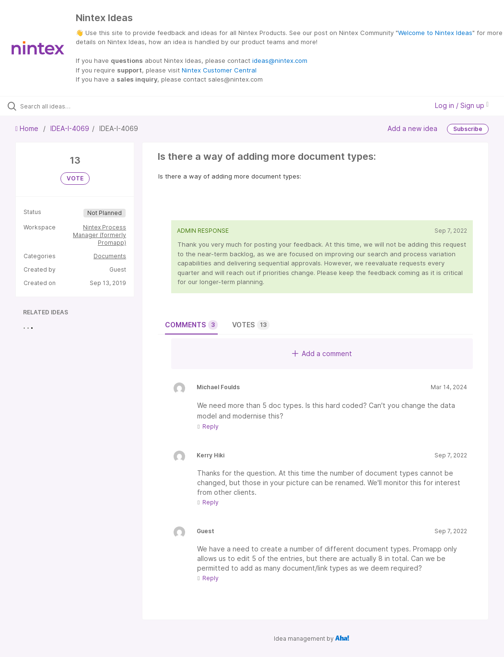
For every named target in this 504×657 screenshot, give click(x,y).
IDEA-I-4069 (69, 128)
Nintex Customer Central (219, 70)
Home (27, 128)
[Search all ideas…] (64, 106)
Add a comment (322, 353)
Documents (110, 256)
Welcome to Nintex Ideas (435, 32)
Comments (191, 325)
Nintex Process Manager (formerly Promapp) (99, 235)
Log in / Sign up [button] (462, 105)
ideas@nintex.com (279, 60)
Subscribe (467, 128)
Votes (251, 325)
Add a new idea (412, 128)
